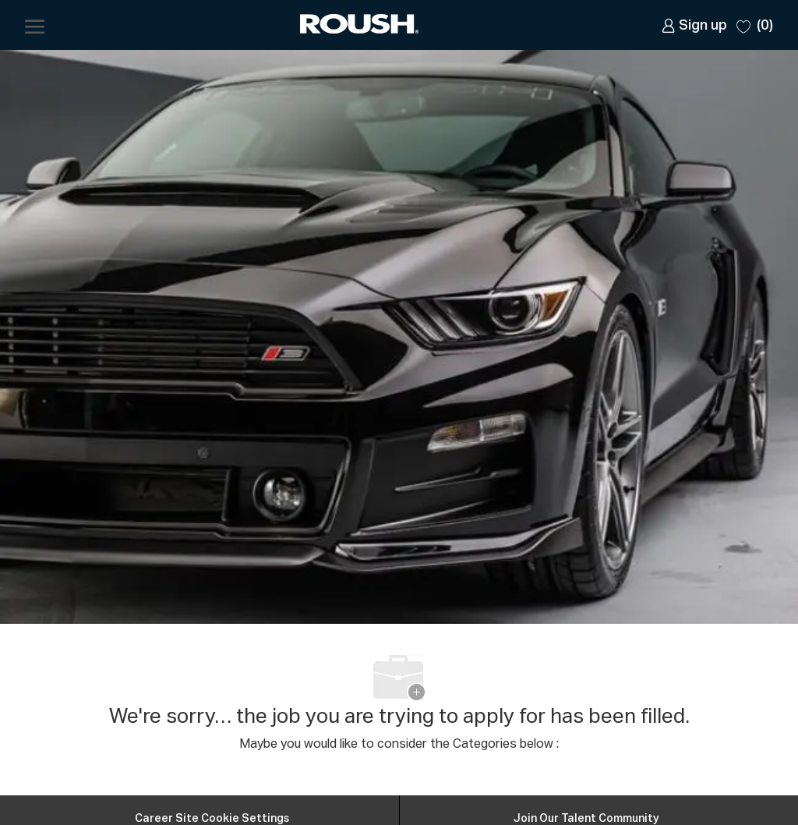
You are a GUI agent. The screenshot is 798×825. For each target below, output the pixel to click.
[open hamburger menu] (34, 24)
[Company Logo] (360, 25)
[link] (694, 25)
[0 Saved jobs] (754, 25)
